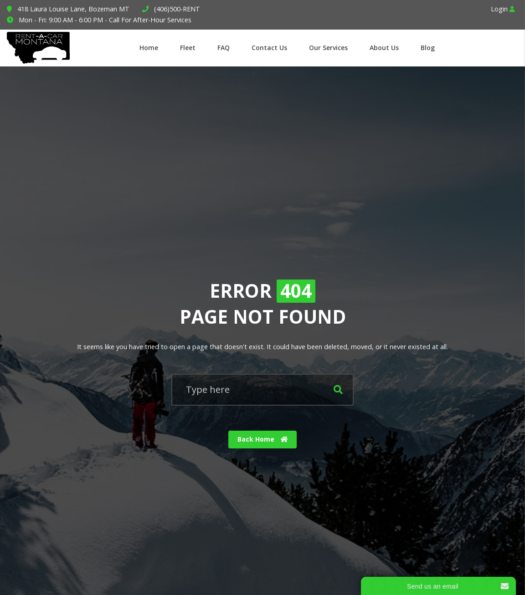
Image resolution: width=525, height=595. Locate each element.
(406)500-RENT (177, 9)
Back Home (262, 439)
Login (503, 9)
